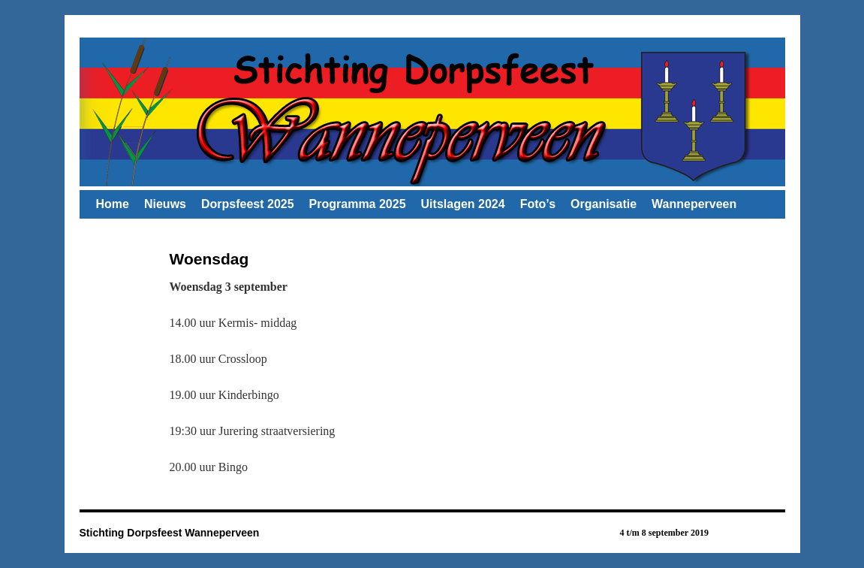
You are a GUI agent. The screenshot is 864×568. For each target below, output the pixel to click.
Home (112, 204)
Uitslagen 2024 (463, 204)
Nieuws (165, 204)
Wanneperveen (694, 204)
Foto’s (537, 204)
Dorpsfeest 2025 (247, 204)
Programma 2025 (357, 204)
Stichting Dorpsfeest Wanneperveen (170, 533)
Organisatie (603, 204)
